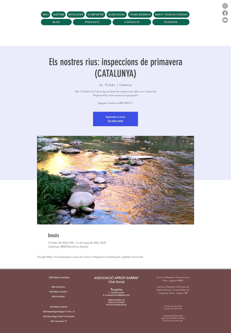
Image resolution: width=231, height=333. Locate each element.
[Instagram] (225, 6)
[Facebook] (225, 13)
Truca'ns (116, 289)
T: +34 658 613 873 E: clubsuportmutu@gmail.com (116, 293)
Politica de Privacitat (173, 306)
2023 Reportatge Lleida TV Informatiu (59, 316)
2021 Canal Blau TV (58, 321)
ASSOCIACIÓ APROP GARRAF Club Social (116, 280)
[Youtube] (225, 20)
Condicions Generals (173, 308)
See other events (115, 120)
